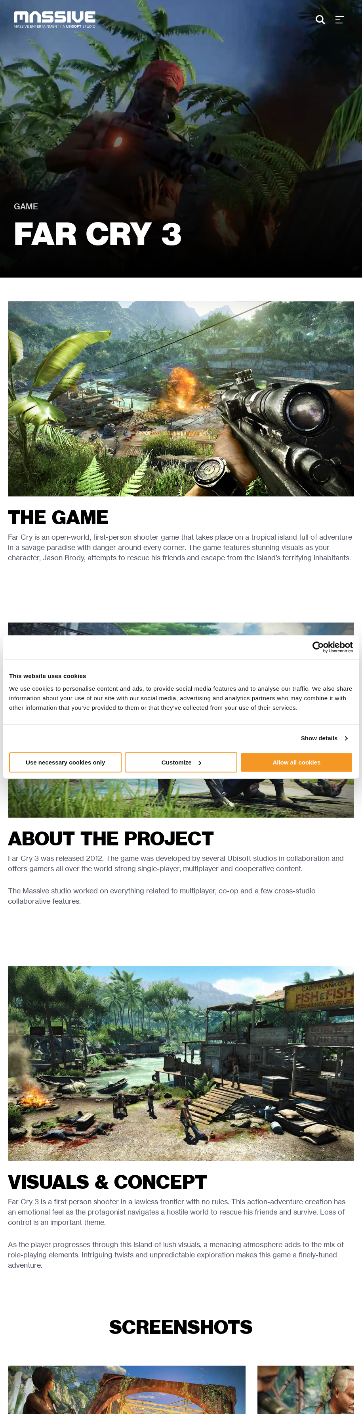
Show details (319, 738)
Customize (181, 762)
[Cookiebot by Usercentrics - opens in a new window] (318, 647)
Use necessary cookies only (65, 762)
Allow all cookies (296, 762)
